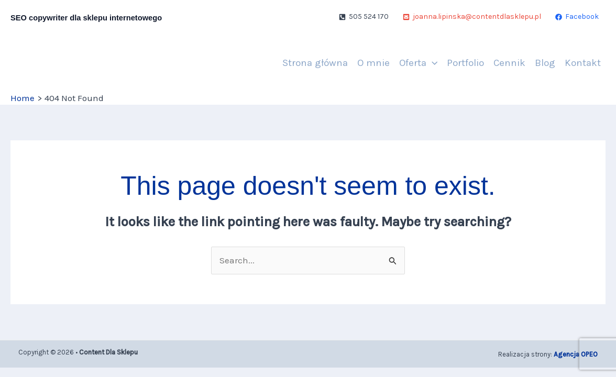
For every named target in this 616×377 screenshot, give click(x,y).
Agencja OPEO (576, 354)
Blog (545, 63)
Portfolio (465, 63)
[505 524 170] (363, 16)
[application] (431, 62)
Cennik (509, 63)
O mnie (373, 63)
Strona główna (315, 63)
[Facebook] (577, 16)
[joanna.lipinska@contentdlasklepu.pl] (472, 16)
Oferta (418, 62)
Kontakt (583, 63)
